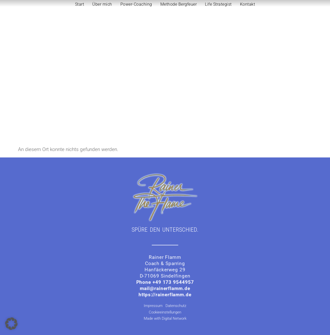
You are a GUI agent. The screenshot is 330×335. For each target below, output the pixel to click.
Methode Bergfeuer (178, 4)
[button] (11, 323)
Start (79, 4)
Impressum (155, 303)
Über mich (102, 4)
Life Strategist (218, 4)
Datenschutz (175, 303)
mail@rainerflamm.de (165, 286)
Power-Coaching (136, 4)
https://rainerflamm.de (165, 292)
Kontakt (247, 4)
